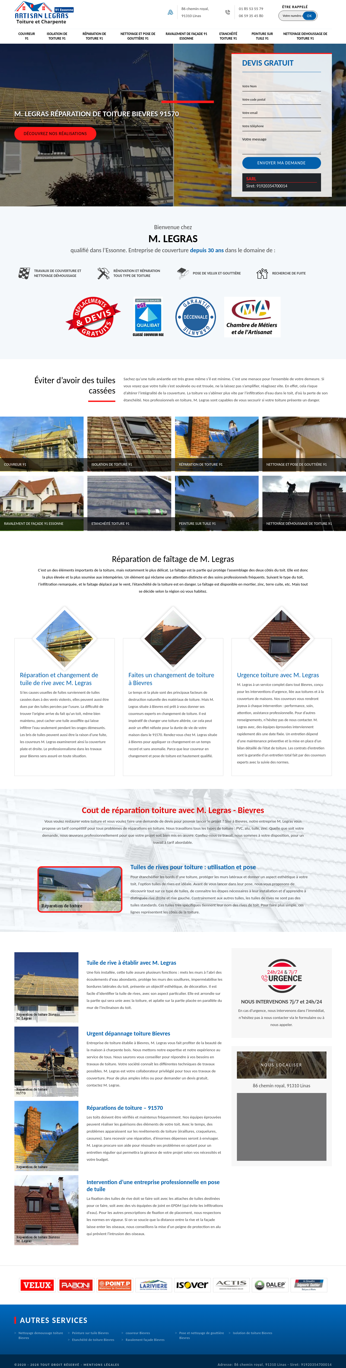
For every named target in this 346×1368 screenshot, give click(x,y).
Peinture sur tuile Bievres (90, 1333)
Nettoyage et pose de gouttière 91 (137, 36)
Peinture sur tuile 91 (262, 36)
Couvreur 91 (26, 36)
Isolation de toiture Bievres (252, 1333)
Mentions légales (101, 1365)
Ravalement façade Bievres (145, 1340)
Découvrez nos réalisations (55, 133)
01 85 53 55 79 (251, 8)
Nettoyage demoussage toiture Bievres (41, 1335)
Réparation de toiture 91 (94, 36)
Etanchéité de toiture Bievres (93, 1340)
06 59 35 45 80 (251, 15)
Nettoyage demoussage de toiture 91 (305, 36)
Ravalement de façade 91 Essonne (186, 36)
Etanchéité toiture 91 (228, 36)
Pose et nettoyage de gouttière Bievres (201, 1335)
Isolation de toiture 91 (57, 36)
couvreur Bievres (138, 1333)
